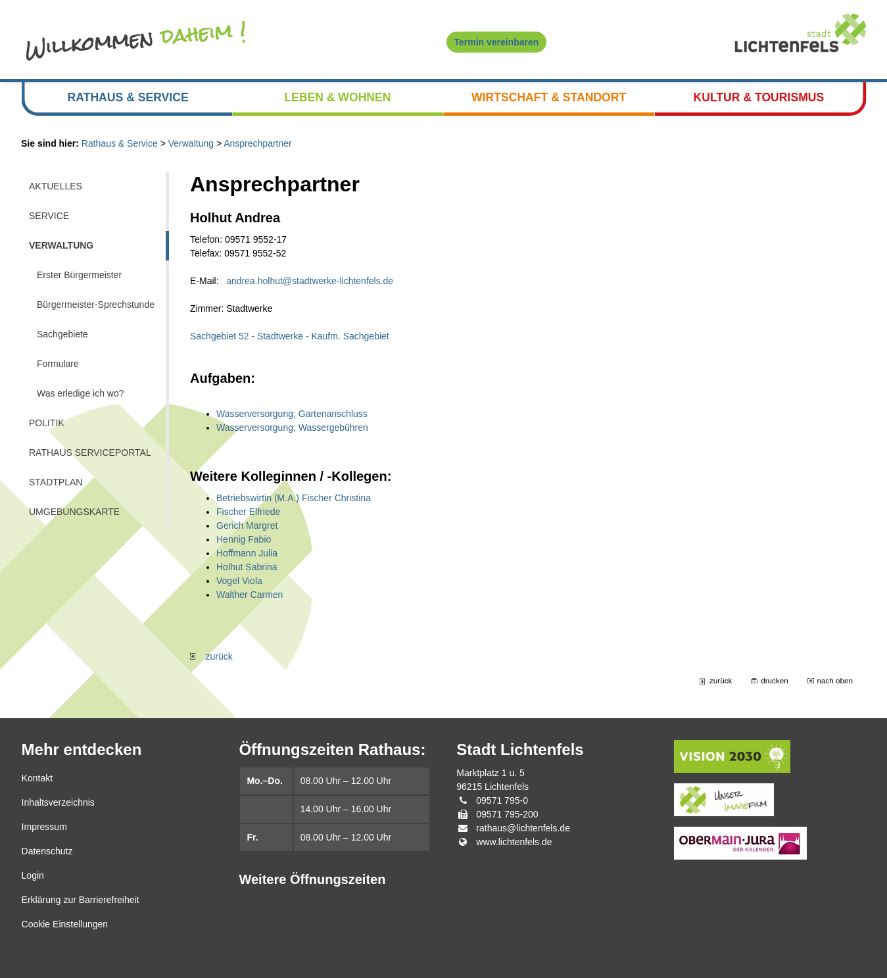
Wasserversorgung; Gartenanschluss (292, 413)
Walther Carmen (249, 594)
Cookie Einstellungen (65, 924)
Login (33, 875)
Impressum (44, 826)
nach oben (835, 680)
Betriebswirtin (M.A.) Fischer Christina (293, 498)
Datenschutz (47, 851)
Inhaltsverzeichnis (58, 802)
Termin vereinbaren (496, 42)
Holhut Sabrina (246, 567)
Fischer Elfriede (248, 511)
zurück (211, 656)
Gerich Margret (246, 525)
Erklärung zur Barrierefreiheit (80, 899)
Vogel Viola (239, 580)
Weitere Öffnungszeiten (312, 879)
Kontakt (37, 778)
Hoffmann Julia (246, 553)
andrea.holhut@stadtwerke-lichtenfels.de (309, 281)
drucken (774, 680)
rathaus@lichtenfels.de (523, 828)
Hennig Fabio (243, 539)
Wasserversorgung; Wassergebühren (292, 427)
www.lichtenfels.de (514, 842)
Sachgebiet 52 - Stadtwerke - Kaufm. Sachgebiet (289, 336)
